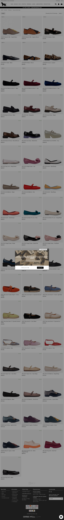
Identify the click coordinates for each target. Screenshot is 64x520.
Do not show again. (44, 249)
